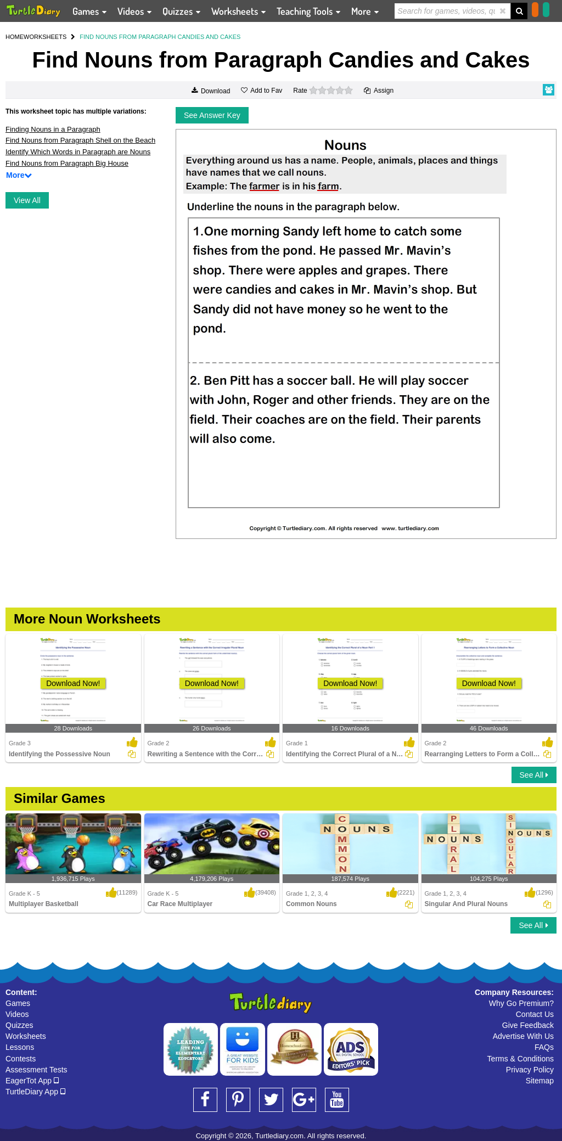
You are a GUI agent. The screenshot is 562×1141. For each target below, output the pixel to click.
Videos (17, 1014)
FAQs (544, 1047)
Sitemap (540, 1080)
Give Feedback (528, 1025)
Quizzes (19, 1025)
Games (17, 1003)
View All (27, 200)
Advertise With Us (523, 1036)
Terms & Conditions (520, 1058)
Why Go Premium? (521, 1003)
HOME (14, 36)
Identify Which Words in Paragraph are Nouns (77, 152)
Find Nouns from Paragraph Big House (66, 163)
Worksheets (25, 1036)
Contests (20, 1058)
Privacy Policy (530, 1069)
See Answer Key (212, 115)
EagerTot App (32, 1080)
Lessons (19, 1047)
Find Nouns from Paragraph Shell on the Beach (80, 140)
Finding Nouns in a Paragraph (52, 129)
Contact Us (535, 1014)
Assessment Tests (36, 1069)
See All (534, 775)
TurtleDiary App (35, 1091)
